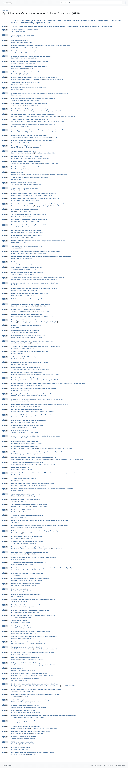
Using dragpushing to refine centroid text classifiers (26, 647)
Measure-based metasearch (19, 431)
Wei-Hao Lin (14, 607)
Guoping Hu (38, 206)
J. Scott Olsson (15, 628)
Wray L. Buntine (24, 633)
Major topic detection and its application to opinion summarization (30, 578)
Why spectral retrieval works (19, 40)
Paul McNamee (15, 622)
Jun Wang (14, 665)
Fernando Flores (16, 179)
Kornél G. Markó (16, 396)
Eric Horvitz (34, 343)
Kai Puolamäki (15, 132)
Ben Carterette (24, 332)
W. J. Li (51, 675)
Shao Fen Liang (15, 585)
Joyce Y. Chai (23, 68)
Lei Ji (30, 380)
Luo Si (13, 90)
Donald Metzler (15, 359)
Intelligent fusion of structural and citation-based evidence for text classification (34, 684)
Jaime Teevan (15, 343)
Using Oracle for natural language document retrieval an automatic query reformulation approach (39, 520)
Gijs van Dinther (27, 538)
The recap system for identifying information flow (25, 726)
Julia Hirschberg (62, 174)
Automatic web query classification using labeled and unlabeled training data (33, 457)
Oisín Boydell (15, 485)
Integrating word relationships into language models (26, 235)
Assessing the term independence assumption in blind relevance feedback (33, 599)
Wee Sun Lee (27, 216)
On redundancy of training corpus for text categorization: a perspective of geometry (35, 694)
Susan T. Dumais (25, 343)
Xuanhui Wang (15, 670)
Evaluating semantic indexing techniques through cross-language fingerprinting (34, 531)
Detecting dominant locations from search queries (26, 320)
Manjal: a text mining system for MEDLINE (23, 737)
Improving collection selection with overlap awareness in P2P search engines (34, 77)
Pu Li (21, 480)
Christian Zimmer (60, 79)
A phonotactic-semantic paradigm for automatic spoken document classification (35, 283)
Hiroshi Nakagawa (29, 264)
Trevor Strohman (16, 185)
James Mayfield (25, 622)
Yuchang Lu (46, 163)
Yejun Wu (14, 680)
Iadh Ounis (19, 353)
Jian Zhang (30, 100)
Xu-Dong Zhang (28, 311)
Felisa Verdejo (33, 427)
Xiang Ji (23, 221)
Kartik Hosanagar (16, 95)
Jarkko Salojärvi (25, 132)
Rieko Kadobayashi (16, 564)
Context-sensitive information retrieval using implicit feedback (29, 61)
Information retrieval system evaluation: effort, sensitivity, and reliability (32, 140)
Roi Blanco (14, 475)
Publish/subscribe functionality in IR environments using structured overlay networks (36, 251)
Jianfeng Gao (15, 232)
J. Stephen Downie (16, 717)
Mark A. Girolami (25, 443)
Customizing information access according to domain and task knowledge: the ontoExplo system (39, 525)
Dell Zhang (14, 216)
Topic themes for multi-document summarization (25, 167)
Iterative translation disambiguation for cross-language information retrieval (33, 388)
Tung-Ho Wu (29, 580)
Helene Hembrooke (45, 137)
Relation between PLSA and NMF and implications (26, 510)
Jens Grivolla (15, 522)
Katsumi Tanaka (28, 564)
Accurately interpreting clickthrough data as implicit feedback (29, 135)
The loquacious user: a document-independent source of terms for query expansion (35, 346)
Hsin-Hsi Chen (38, 580)
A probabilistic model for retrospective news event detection (29, 103)
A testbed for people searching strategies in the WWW (27, 425)
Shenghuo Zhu (15, 221)
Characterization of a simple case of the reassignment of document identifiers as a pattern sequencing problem (44, 473)
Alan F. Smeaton (41, 485)
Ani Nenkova (52, 174)
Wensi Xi (37, 111)
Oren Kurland (15, 47)
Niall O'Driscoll (26, 749)
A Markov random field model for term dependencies (26, 357)
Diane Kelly (14, 348)
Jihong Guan (24, 696)
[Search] (91, 2)
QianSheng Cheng (54, 116)
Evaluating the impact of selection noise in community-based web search (32, 483)
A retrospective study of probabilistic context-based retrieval (29, 673)
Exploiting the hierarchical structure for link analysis (26, 156)
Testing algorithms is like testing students (23, 478)
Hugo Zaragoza (38, 316)
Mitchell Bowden (39, 411)
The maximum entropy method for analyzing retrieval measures (30, 51)
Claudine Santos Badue (18, 448)
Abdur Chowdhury (66, 459)
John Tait (33, 585)
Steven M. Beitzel (16, 459)
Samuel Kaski (52, 132)
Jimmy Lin (14, 301)
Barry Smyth (23, 485)
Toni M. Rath (26, 290)
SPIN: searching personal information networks (25, 705)
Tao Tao (33, 670)
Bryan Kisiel (38, 100)
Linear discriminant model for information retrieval (26, 230)
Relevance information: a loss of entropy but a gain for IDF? (28, 225)
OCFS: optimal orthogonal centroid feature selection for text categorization (33, 114)
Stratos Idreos (30, 253)
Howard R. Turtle (27, 185)
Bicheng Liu (14, 612)
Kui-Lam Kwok (44, 675)
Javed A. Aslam (15, 53)
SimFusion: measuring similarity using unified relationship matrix (30, 119)
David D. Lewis (56, 459)
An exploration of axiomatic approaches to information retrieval (29, 362)
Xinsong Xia (31, 232)
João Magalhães (16, 617)
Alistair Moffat (24, 190)
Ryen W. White (15, 58)
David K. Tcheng (39, 717)
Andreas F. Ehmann (28, 717)
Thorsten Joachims (17, 137)
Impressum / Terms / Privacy (118, 765)
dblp (6, 26)
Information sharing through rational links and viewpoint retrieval (30, 610)
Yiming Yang (15, 100)
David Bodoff (15, 480)
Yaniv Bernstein (25, 728)
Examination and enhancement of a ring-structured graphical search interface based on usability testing (41, 568)
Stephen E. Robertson (26, 316)
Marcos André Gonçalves (52, 686)
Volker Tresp (27, 211)
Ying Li (60, 322)
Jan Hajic (34, 628)
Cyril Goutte (23, 512)
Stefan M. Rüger (26, 617)
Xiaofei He (20, 37)
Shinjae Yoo (23, 100)
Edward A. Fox (21, 121)
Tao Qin (13, 311)
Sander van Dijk (27, 533)
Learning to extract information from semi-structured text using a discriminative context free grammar (41, 256)
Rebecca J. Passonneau (32, 174)
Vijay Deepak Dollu (24, 348)
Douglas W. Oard (36, 454)
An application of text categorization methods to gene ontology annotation (33, 124)
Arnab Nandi (42, 707)
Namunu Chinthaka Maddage (35, 279)
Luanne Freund (15, 338)
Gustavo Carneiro (16, 417)
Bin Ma (13, 285)
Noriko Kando (27, 570)
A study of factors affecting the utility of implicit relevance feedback (31, 56)
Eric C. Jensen (26, 459)
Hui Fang (13, 364)
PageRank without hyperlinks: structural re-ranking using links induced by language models (38, 241)
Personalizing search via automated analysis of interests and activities (32, 341)
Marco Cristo (29, 374)
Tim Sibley (40, 659)
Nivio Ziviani (68, 448)
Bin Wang (20, 105)
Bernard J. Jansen (28, 638)
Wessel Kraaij (26, 654)
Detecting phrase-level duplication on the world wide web (28, 146)
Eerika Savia (34, 132)
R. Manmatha (35, 290)
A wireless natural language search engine (23, 721)
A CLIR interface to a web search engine (23, 710)
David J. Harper (23, 612)
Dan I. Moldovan (50, 411)
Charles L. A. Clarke (17, 248)
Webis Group (98, 765)
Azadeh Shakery (25, 670)
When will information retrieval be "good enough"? (25, 330)
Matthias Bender (16, 79)
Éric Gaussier (15, 512)
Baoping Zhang (15, 686)
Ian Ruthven (23, 58)
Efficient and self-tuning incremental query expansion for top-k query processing (35, 198)
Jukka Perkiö (15, 633)
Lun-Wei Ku (14, 580)
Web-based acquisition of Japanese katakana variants (27, 262)
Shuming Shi (46, 206)
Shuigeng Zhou (15, 696)
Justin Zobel (25, 142)
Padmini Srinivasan (30, 738)
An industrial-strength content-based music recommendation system (31, 700)
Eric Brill (34, 422)
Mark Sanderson (16, 142)
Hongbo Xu (37, 649)
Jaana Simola (43, 132)
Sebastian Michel (27, 79)
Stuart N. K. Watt (34, 612)
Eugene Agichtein (16, 422)
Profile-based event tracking (19, 589)
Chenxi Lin (23, 111)
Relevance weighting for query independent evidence (26, 314)
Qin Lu (24, 591)
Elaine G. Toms (25, 338)
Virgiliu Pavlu (34, 53)
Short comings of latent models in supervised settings (27, 573)
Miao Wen (33, 543)
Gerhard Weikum (49, 79)
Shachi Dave (23, 659)
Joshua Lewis (33, 332)
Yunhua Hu (14, 206)
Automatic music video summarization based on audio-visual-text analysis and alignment (37, 278)
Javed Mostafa (24, 126)
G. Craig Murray (22, 601)
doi (3, 26)
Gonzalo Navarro (37, 195)
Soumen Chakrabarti (17, 707)
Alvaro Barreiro (22, 475)
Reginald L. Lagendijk (37, 665)
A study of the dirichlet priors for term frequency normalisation (29, 351)
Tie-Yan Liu (20, 311)
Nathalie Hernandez (17, 527)
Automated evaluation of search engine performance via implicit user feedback (34, 636)
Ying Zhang (14, 691)
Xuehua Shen (15, 63)
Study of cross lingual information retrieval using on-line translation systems (33, 557)
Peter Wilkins (43, 506)
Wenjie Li (19, 591)
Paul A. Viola (15, 258)
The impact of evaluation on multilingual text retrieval (27, 515)
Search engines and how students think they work (25, 494)
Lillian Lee (23, 47)
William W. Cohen (31, 269)
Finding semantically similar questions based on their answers (29, 552)
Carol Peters (23, 517)
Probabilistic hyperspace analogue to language (25, 441)
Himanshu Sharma (16, 638)
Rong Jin (30, 68)
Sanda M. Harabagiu (17, 169)
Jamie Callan (19, 90)
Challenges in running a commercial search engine (26, 325)
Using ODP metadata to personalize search (23, 151)
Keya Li (27, 306)
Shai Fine (23, 385)
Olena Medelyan (35, 396)
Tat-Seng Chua (30, 295)
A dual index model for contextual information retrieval (27, 541)
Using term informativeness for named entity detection (27, 272)
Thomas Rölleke (26, 227)
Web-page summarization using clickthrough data (26, 161)
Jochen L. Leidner (16, 723)
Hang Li (60, 206)
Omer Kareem (27, 733)
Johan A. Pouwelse (50, 665)
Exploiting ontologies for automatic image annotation (26, 409)
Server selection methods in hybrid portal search (25, 82)
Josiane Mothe (28, 527)
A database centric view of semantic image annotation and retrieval (31, 415)
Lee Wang (14, 322)
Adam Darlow (39, 385)
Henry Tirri (33, 633)
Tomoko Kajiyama (16, 570)
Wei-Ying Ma (34, 105)
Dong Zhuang (60, 121)
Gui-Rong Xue (15, 111)
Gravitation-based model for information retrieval (25, 367)
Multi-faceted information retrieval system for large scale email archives (32, 752)
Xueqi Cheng (23, 649)
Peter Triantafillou (38, 79)
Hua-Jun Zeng (45, 111)
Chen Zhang (14, 68)
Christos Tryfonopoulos (18, 253)
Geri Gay (54, 137)
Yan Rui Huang (24, 543)
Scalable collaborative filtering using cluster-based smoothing (29, 109)
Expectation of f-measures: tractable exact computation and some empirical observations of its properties (42, 489)
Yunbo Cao (54, 206)
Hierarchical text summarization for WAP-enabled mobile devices (30, 731)
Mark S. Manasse (26, 148)
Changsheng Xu (15, 279)
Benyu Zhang (26, 116)
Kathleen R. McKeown (17, 174)
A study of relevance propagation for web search (25, 309)
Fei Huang (22, 691)
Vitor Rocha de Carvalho (18, 269)
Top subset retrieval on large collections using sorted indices (29, 504)
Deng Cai (14, 37)
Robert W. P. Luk (25, 675)
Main (3, 10)
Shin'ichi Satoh (36, 570)
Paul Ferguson (15, 506)
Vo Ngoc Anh (15, 190)
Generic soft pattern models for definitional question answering (29, 293)
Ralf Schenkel (26, 200)
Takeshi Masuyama (17, 264)
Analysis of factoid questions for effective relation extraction (29, 420)
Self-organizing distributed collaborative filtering (25, 663)
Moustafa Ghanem (46, 649)
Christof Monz (15, 390)
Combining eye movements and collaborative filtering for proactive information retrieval (37, 130)
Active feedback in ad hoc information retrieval (25, 72)
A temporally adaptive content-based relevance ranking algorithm (30, 631)
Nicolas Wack (37, 702)
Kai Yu (13, 211)
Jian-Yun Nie (39, 232)
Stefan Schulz (26, 396)
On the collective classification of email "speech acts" (27, 267)
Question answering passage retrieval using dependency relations (30, 304)
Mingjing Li (27, 105)
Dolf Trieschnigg (16, 654)
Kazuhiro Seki (15, 126)
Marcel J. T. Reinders (24, 665)
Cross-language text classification (21, 626)
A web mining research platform (20, 747)
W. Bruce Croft (37, 185)
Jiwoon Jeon (15, 554)
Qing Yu (30, 369)
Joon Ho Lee (32, 554)
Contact (109, 765)
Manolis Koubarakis (40, 253)
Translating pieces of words (19, 620)
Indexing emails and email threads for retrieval (25, 679)
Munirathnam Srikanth (17, 411)
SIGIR (7, 10)
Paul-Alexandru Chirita (17, 153)
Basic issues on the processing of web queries (24, 446)
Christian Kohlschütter (49, 153)
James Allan (15, 332)
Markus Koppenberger (25, 702)
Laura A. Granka (28, 137)
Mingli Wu (30, 591)
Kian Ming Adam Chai (17, 490)
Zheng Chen (58, 111)
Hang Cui (14, 295)
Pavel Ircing (24, 406)
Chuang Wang (22, 322)
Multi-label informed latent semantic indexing (24, 209)
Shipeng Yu (19, 211)
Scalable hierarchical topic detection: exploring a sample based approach (32, 652)
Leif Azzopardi (15, 443)
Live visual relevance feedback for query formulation (26, 536)
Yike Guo (55, 649)
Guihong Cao (15, 237)
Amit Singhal (15, 327)
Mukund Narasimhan (26, 258)
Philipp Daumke (15, 712)
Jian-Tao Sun (15, 163)
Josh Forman (36, 322)
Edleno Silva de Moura (52, 374)
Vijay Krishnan (15, 575)
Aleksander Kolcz (78, 459)
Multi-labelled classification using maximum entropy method (29, 219)
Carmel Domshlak (32, 47)
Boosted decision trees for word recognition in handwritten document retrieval (34, 288)
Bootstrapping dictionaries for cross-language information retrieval (31, 394)
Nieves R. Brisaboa (16, 195)
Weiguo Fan (63, 116)
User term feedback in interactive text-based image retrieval (29, 66)
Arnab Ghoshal (15, 406)
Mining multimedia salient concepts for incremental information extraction (33, 615)
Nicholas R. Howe (16, 290)
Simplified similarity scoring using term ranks (24, 188)
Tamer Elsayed (15, 501)
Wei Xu (28, 221)
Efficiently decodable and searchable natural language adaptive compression (33, 193)
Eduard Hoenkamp (16, 533)
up (3, 18)
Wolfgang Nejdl (29, 153)
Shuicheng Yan (35, 116)
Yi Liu (26, 380)
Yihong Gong (35, 221)
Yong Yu (52, 111)
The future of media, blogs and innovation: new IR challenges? (29, 177)
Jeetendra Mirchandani (30, 707)
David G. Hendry (30, 496)
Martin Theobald (16, 200)
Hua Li (22, 380)
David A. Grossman (45, 459)
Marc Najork (35, 148)
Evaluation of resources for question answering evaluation (28, 299)
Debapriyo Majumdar (26, 42)
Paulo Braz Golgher (39, 374)
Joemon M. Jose (33, 58)
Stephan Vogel (30, 691)
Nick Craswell (15, 316)
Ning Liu (19, 116)
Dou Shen (22, 163)
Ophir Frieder (35, 459)
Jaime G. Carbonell (26, 469)
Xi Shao (23, 279)
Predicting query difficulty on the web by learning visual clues (29, 547)
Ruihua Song (30, 206)
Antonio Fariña (27, 195)
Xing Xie (29, 322)
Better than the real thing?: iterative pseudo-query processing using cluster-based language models (40, 45)
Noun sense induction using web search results (25, 657)
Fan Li (13, 596)
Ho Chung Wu (15, 675)
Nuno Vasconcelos (27, 417)
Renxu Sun (21, 306)
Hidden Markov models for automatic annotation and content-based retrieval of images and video (39, 404)
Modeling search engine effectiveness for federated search (28, 88)
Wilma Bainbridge (16, 454)
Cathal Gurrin (31, 485)
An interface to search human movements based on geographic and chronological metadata (38, 452)
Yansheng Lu (45, 322)
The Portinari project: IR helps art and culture (24, 30)
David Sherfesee (16, 749)
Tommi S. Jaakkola (28, 274)
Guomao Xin (22, 206)
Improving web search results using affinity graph (25, 378)
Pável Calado (73, 686)
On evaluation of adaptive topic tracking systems (25, 499)
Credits (4, 765)
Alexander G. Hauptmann (26, 607)
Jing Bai (30, 237)
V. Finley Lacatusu (29, 169)
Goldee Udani (15, 659)
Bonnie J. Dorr (24, 390)
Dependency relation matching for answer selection (26, 642)
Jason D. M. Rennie (16, 274)
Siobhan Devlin (25, 585)
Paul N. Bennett (15, 469)
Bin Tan (22, 63)
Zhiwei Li (13, 105)
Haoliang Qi (23, 232)
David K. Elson (44, 174)
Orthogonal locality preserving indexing (22, 35)
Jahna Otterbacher (37, 733)
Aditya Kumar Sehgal (17, 738)
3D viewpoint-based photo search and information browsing (28, 562)
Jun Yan (13, 116)
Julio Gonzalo (24, 427)
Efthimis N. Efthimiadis (18, 496)
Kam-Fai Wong (35, 675)
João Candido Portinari (18, 32)
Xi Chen (20, 216)
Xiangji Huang (15, 543)
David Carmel (30, 385)
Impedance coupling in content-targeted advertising (26, 372)
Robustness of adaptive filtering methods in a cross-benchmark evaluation (33, 98)
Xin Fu (32, 348)
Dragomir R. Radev (16, 733)
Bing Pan (36, 137)
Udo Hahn (44, 396)
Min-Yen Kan (21, 295)
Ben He (13, 353)
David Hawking (15, 84)
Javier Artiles (15, 427)
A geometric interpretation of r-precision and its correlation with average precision (35, 436)
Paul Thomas (25, 84)
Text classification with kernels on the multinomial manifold (28, 214)
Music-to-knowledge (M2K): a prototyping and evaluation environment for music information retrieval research (43, 715)
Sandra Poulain (37, 527)
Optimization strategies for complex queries (24, 183)
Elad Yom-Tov (15, 385)
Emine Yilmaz (25, 53)
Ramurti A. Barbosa (31, 448)
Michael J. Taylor (48, 316)
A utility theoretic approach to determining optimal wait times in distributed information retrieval (39, 93)
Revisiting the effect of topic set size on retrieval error (27, 605)
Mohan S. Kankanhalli (51, 279)
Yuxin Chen (24, 686)
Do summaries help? (17, 172)
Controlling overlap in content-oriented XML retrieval (26, 246)
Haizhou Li (19, 285)
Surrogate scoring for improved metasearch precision (27, 462)
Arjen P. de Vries (16, 227)
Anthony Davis (32, 659)
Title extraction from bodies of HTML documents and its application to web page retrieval (37, 204)
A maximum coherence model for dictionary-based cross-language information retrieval (37, 399)
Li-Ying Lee (22, 580)
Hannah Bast (15, 42)
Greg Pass (54, 464)
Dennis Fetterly (15, 148)
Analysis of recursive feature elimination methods (25, 594)
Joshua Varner (29, 411)
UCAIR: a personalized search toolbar (22, 742)
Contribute (9, 765)
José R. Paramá (47, 195)
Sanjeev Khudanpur (34, 406)
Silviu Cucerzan (26, 422)
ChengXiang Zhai (30, 63)
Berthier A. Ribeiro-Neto (18, 374)
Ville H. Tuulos (15, 754)
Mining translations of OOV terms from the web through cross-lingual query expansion (36, 689)
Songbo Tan (14, 649)
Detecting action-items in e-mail (20, 467)
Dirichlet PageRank (17, 668)
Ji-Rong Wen (23, 369)
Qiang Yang (30, 111)
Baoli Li (13, 591)
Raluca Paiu (38, 153)
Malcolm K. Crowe (36, 443)
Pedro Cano (14, 702)
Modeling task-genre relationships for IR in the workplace (28, 336)
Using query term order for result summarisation (25, 584)
